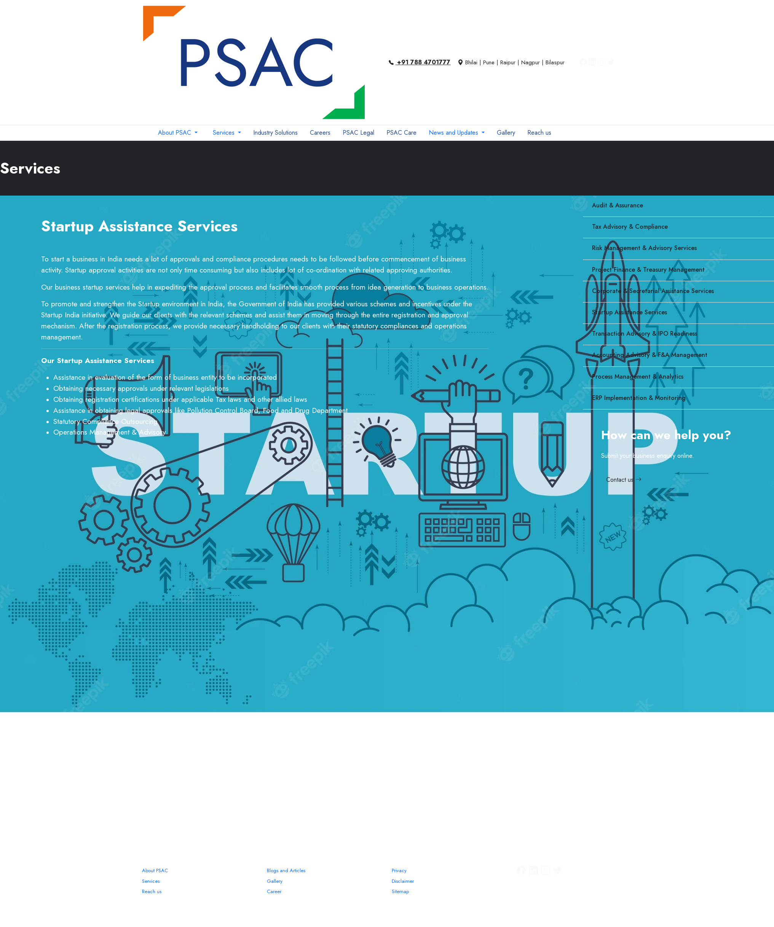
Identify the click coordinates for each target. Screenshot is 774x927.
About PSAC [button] (175, 132)
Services (151, 881)
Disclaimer (403, 881)
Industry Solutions (275, 132)
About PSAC (155, 870)
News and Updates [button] (454, 132)
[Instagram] (601, 62)
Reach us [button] (539, 132)
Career (274, 891)
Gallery (274, 881)
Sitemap (400, 891)
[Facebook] (583, 62)
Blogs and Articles (286, 870)
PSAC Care (401, 132)
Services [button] (224, 132)
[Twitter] (610, 62)
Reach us (151, 891)
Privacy (399, 870)
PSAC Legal (358, 132)
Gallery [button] (506, 132)
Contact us (624, 479)
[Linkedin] (592, 62)
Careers (320, 132)
